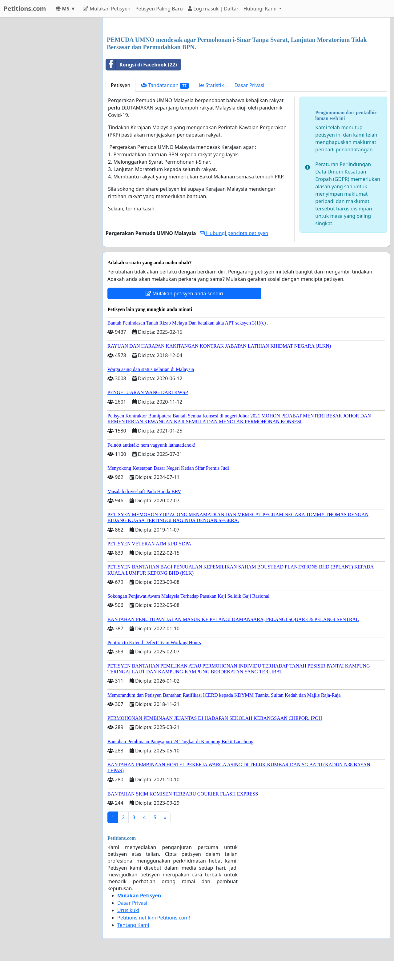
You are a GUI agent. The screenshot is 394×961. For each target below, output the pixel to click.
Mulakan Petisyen (107, 8)
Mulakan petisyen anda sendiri (184, 293)
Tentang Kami (133, 925)
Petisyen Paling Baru (159, 8)
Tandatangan (165, 85)
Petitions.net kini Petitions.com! (153, 917)
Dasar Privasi (249, 85)
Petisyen (120, 85)
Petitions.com (25, 8)
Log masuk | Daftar (213, 8)
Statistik (211, 85)
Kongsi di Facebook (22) (141, 64)
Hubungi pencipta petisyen (234, 233)
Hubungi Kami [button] (260, 8)
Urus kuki (128, 910)
